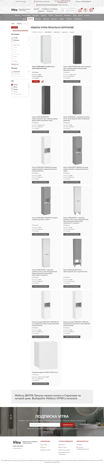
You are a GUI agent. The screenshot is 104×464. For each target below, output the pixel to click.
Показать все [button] (14, 64)
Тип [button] (12, 81)
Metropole (16, 40)
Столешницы (17, 94)
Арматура (46, 19)
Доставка (44, 444)
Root (15, 52)
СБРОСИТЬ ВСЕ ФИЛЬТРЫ (20, 30)
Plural (15, 49)
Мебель (30, 19)
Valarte (15, 61)
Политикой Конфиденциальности (52, 428)
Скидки (80, 444)
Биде (74, 15)
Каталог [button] (36, 9)
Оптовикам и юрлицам (49, 9)
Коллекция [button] (15, 34)
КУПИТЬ (36, 81)
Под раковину (17, 76)
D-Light (16, 38)
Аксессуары (77, 19)
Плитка (50, 15)
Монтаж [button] (14, 68)
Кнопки (87, 15)
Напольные (17, 74)
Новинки (41, 11)
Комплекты (67, 15)
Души (24, 19)
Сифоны (61, 19)
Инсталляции (26, 15)
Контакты (50, 11)
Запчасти (69, 19)
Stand (15, 59)
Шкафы (16, 89)
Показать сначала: (37, 32)
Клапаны (54, 19)
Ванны (80, 15)
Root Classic (17, 54)
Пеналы (16, 84)
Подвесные (17, 71)
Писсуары (38, 19)
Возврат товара (46, 450)
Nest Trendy (17, 45)
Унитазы (17, 15)
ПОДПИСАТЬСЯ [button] (68, 424)
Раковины (36, 15)
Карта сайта (63, 447)
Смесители (58, 15)
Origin (15, 47)
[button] (62, 2)
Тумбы (15, 87)
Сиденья (43, 15)
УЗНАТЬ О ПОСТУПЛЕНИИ (72, 81)
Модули (16, 91)
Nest (15, 42)
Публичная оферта (65, 450)
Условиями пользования (68, 428)
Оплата (44, 447)
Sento (15, 56)
